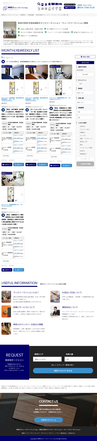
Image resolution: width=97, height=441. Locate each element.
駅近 (81, 144)
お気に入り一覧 (70, 4)
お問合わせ (56, 9)
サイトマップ (35, 432)
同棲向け (82, 132)
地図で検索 (86, 56)
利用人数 (69, 354)
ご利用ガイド (53, 9)
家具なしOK (83, 141)
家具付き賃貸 (60, 9)
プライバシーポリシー (48, 432)
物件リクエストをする (63, 370)
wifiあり (82, 150)
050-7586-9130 (87, 7)
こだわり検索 (49, 9)
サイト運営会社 (61, 432)
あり (81, 83)
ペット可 (82, 135)
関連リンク (25, 432)
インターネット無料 (86, 147)
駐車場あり (83, 153)
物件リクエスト (69, 8)
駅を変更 (85, 74)
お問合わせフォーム (48, 420)
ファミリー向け (85, 129)
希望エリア (38, 354)
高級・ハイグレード (86, 138)
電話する (19, 165)
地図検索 (46, 8)
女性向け (82, 126)
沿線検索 (42, 8)
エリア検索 (39, 9)
